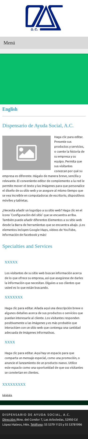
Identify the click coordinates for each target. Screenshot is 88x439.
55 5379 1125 (53, 424)
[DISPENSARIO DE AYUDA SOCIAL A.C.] (44, 18)
